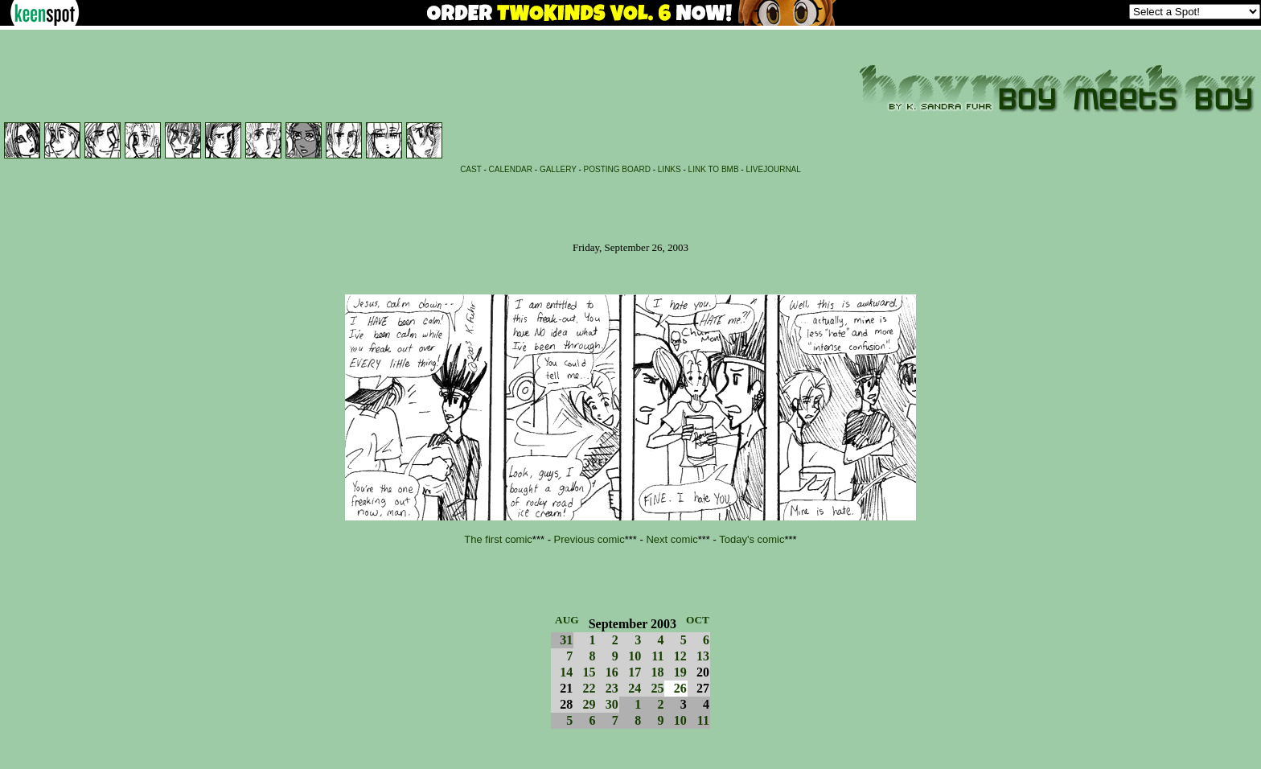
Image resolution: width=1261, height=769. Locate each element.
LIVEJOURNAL (773, 169)
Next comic (671, 539)
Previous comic (589, 539)
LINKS (669, 169)
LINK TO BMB (713, 169)
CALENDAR (510, 169)
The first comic (498, 539)
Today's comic (751, 539)
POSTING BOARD (617, 169)
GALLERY (558, 169)
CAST (471, 169)
